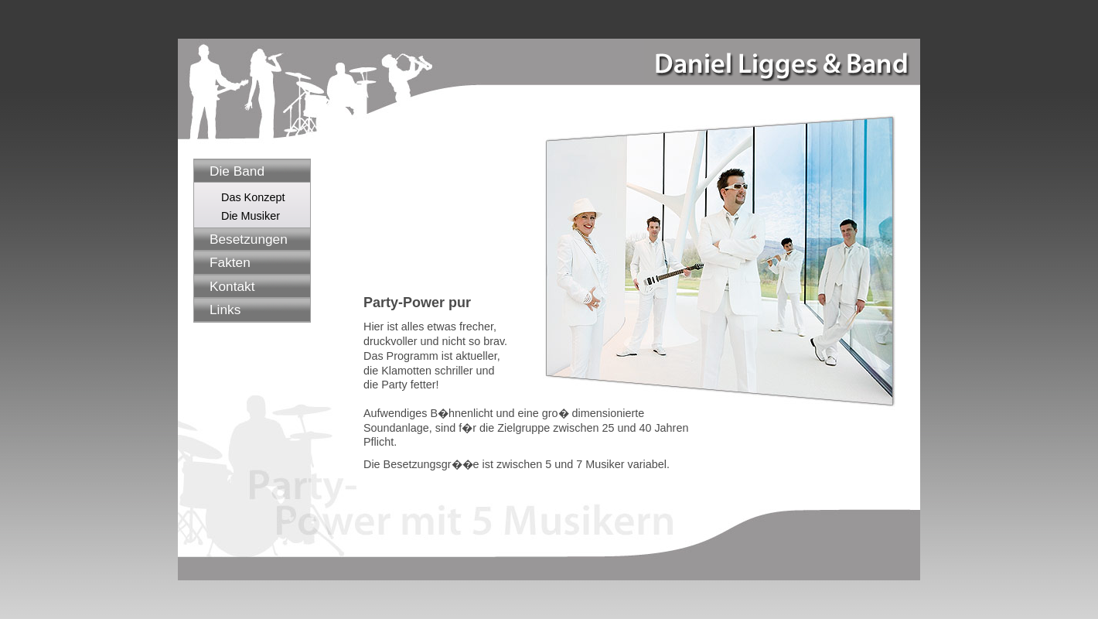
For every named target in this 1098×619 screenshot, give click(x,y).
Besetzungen (249, 239)
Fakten (230, 262)
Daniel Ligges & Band (779, 60)
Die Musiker (250, 216)
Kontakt (232, 286)
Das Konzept (253, 197)
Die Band (237, 171)
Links (225, 309)
